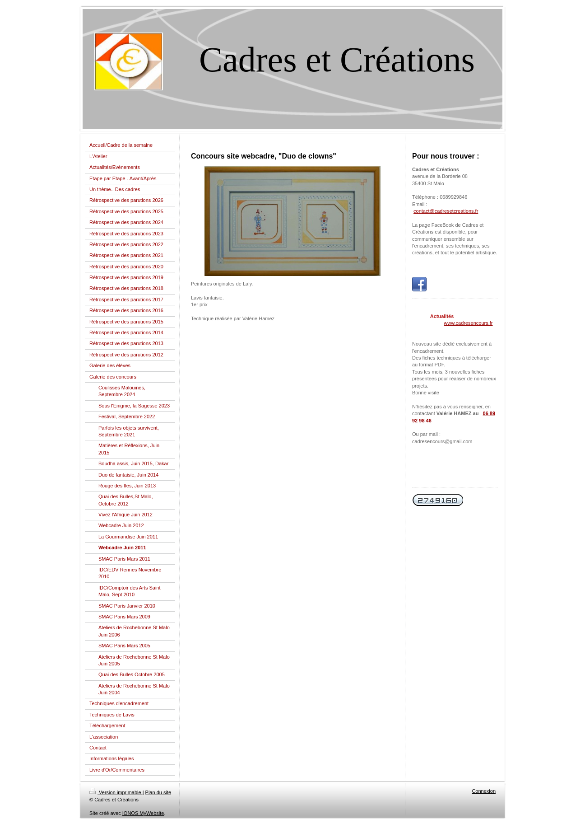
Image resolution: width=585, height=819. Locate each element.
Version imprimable (116, 792)
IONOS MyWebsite (143, 813)
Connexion (484, 791)
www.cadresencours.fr (468, 323)
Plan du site (158, 792)
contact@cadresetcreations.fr (445, 211)
